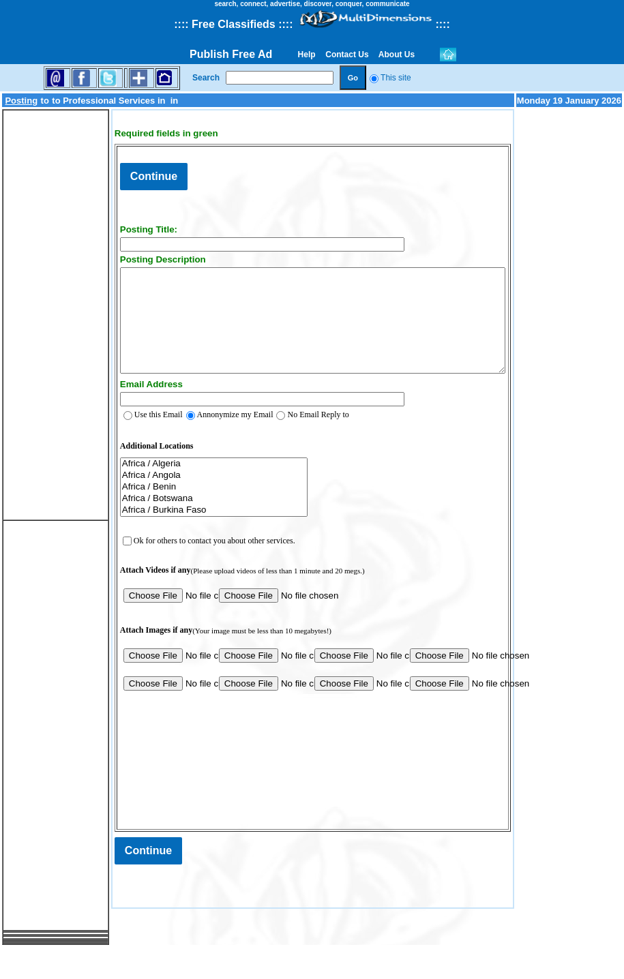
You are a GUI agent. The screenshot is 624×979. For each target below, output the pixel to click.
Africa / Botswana (191, 526)
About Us (396, 54)
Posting (21, 104)
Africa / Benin (191, 514)
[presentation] (204, 777)
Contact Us (347, 54)
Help (306, 54)
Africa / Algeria (191, 491)
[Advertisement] (44, 321)
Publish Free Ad (231, 54)
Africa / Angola (191, 503)
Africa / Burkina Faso (191, 537)
